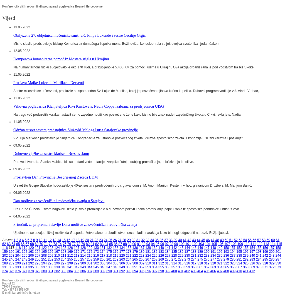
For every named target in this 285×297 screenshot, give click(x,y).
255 (70, 259)
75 (64, 244)
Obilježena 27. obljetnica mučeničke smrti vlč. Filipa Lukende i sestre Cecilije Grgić (79, 35)
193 (226, 252)
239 (246, 256)
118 (18, 248)
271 (174, 259)
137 (141, 248)
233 (207, 256)
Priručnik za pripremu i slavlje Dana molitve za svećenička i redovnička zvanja (75, 224)
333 (18, 267)
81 (92, 244)
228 (174, 256)
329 (271, 263)
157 (271, 248)
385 (76, 271)
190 (207, 252)
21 (92, 240)
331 (5, 267)
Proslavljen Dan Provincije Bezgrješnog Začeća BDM (55, 177)
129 (89, 248)
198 (259, 252)
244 (278, 256)
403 (193, 271)
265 (135, 259)
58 (264, 240)
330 (278, 263)
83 (102, 244)
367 (239, 267)
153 (246, 248)
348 (115, 267)
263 (122, 259)
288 (5, 263)
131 (102, 248)
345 (96, 267)
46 (208, 240)
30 (133, 240)
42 (189, 240)
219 (115, 256)
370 (259, 267)
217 (102, 256)
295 (50, 263)
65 (18, 244)
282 (246, 259)
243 (271, 256)
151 (232, 248)
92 (143, 244)
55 (250, 240)
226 (161, 256)
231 (193, 256)
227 (167, 256)
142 (174, 248)
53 (240, 240)
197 (252, 252)
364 (219, 267)
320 (213, 263)
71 (46, 244)
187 (187, 252)
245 (5, 259)
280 (232, 259)
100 (182, 244)
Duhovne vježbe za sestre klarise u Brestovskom (51, 153)
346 (102, 267)
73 (55, 244)
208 (44, 256)
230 (187, 256)
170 (76, 252)
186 (180, 252)
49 (221, 240)
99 (176, 244)
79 (83, 244)
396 (148, 271)
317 (193, 263)
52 (236, 240)
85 (111, 244)
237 (232, 256)
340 (63, 267)
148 (213, 248)
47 (212, 240)
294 (44, 263)
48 (217, 240)
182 (155, 252)
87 (120, 244)
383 (63, 271)
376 (18, 271)
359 (187, 267)
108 (234, 244)
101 (188, 244)
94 (153, 244)
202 (5, 256)
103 (201, 244)
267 (148, 259)
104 (207, 244)
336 (37, 267)
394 (135, 271)
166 (50, 252)
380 (44, 271)
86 (115, 244)
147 (207, 248)
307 (128, 263)
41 (184, 240)
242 (265, 256)
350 (128, 267)
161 (18, 252)
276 (207, 259)
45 (203, 240)
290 (18, 263)
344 (89, 267)
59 (268, 240)
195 (239, 252)
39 (175, 240)
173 (96, 252)
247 (18, 259)
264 (128, 259)
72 (50, 244)
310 (148, 263)
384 (70, 271)
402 (187, 271)
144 (187, 248)
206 (31, 256)
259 (96, 259)
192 (219, 252)
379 (37, 271)
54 (245, 240)
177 (122, 252)
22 (96, 240)
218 (109, 256)
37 (166, 240)
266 (141, 259)
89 (129, 244)
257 (83, 259)
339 (57, 267)
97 (167, 244)
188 (193, 252)
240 (252, 256)
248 (24, 259)
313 (167, 263)
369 (252, 267)
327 (259, 263)
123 (50, 248)
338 (50, 267)
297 (63, 263)
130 (96, 248)
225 (155, 256)
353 (148, 267)
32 (142, 240)
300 (83, 263)
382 (57, 271)
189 (200, 252)
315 (180, 263)
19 (82, 240)
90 (134, 244)
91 (139, 244)
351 (135, 267)
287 (278, 259)
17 (73, 240)
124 (57, 248)
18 (78, 240)
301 (89, 263)
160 (11, 252)
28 (124, 240)
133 (115, 248)
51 (231, 240)
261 (109, 259)
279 (226, 259)
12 (49, 240)
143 (180, 248)
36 (161, 240)
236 (226, 256)
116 (5, 248)
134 (122, 248)
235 (219, 256)
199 (265, 252)
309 (141, 263)
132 (109, 248)
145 (193, 248)
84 (106, 244)
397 (155, 271)
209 (50, 256)
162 (24, 252)
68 (32, 244)
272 (180, 259)
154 (252, 248)
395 (141, 271)
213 (76, 256)
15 (64, 240)
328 (265, 263)
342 (76, 267)
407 (219, 271)
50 (226, 240)
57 (259, 240)
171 (83, 252)
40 (180, 240)
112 (259, 244)
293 (37, 263)
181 (148, 252)
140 (161, 248)
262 (115, 259)
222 (135, 256)
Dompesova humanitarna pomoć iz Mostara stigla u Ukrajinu (61, 59)
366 (232, 267)
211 (63, 256)
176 (115, 252)
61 (277, 240)
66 (22, 244)
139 (155, 248)
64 (13, 244)
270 (167, 259)
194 (232, 252)
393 (128, 271)
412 (252, 271)
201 (278, 252)
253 (57, 259)
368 (246, 267)
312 (161, 263)
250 (37, 259)
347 (109, 267)
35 (157, 240)
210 (57, 256)
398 (161, 271)
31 (138, 240)
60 (273, 240)
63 (9, 244)
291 (24, 263)
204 (18, 256)
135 (128, 248)
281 (239, 259)
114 (273, 244)
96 (162, 244)
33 (147, 240)
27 (119, 240)
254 (63, 259)
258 (89, 259)
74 (60, 244)
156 (265, 248)
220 (122, 256)
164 (37, 252)
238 (239, 256)
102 (194, 244)
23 (101, 240)
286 (271, 259)
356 (167, 267)
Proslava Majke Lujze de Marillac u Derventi (48, 82)
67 (27, 244)
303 (102, 263)
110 (246, 244)
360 (193, 267)
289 (11, 263)
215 (89, 256)
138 (148, 248)
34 (152, 240)
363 (213, 267)
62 (4, 244)
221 (128, 256)
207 (37, 256)
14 (59, 240)
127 (76, 248)
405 (207, 271)
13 (54, 240)
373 (278, 267)
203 (11, 256)
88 (125, 244)
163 (31, 252)
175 (109, 252)
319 (207, 263)
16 (68, 240)
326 (252, 263)
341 (70, 267)
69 (36, 244)
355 (161, 267)
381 (50, 271)
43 (194, 240)
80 (88, 244)
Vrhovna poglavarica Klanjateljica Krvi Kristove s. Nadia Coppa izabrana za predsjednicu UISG (88, 106)
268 (155, 259)
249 (31, 259)
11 (45, 240)
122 (44, 248)
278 (219, 259)
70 (41, 244)
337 (44, 267)
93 (148, 244)
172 (89, 252)
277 (213, 259)
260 (102, 259)
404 (200, 271)
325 (246, 263)
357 (174, 267)
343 (83, 267)
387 (89, 271)
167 (57, 252)
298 (70, 263)
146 (200, 248)
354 (155, 267)
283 (252, 259)
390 (109, 271)
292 (31, 263)
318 (200, 263)
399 (167, 271)
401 (180, 271)
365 (226, 267)
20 (87, 240)
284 (259, 259)
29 (129, 240)
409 (232, 271)
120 (31, 248)
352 (141, 267)
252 (50, 259)
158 (278, 248)
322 (226, 263)
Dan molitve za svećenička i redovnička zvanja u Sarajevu (58, 201)
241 (259, 256)
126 (70, 248)
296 (57, 263)
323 (232, 263)
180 (141, 252)
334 (24, 267)
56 (254, 240)
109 (240, 244)
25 (110, 240)
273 (187, 259)
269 (161, 259)
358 (180, 267)
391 (115, 271)
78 (78, 244)
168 (63, 252)
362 (207, 267)
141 (167, 248)
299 (76, 263)
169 (70, 252)
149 (219, 248)
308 (135, 263)
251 (44, 259)
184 (167, 252)
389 (102, 271)
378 (31, 271)
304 (109, 263)
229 (180, 256)
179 (135, 252)
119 (24, 248)
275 (200, 259)
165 (44, 252)
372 (271, 267)
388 (96, 271)
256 (76, 259)
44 (198, 240)
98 (171, 244)
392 (122, 271)
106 (220, 244)
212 (70, 256)
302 (96, 263)
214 (83, 256)
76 (69, 244)
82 (97, 244)
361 (200, 267)
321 (219, 263)
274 (193, 259)
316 (187, 263)
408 (226, 271)
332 (11, 267)
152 (239, 248)
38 (171, 240)
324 (239, 263)
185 (174, 252)
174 (102, 252)
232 (200, 256)
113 (266, 244)
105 (214, 244)
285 (265, 259)
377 (24, 271)
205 (24, 256)
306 (122, 263)
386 (83, 271)
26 (115, 240)
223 (141, 256)
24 (105, 240)
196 (246, 252)
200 (271, 252)
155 (259, 248)
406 (213, 271)
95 (157, 244)
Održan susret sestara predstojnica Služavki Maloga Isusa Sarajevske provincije (75, 130)
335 (31, 267)
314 (174, 263)
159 (5, 252)
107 (227, 244)
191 (213, 252)
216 (96, 256)
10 (40, 240)
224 (148, 256)
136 (135, 248)
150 (226, 248)
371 (265, 267)
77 (74, 244)
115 (279, 244)
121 (37, 248)
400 (174, 271)
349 (122, 267)
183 (161, 252)
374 (5, 271)
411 (246, 271)
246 (11, 259)
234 (213, 256)
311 (155, 263)
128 (83, 248)
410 (239, 271)
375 (11, 271)
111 (253, 244)
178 (128, 252)
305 (115, 263)
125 (63, 248)
